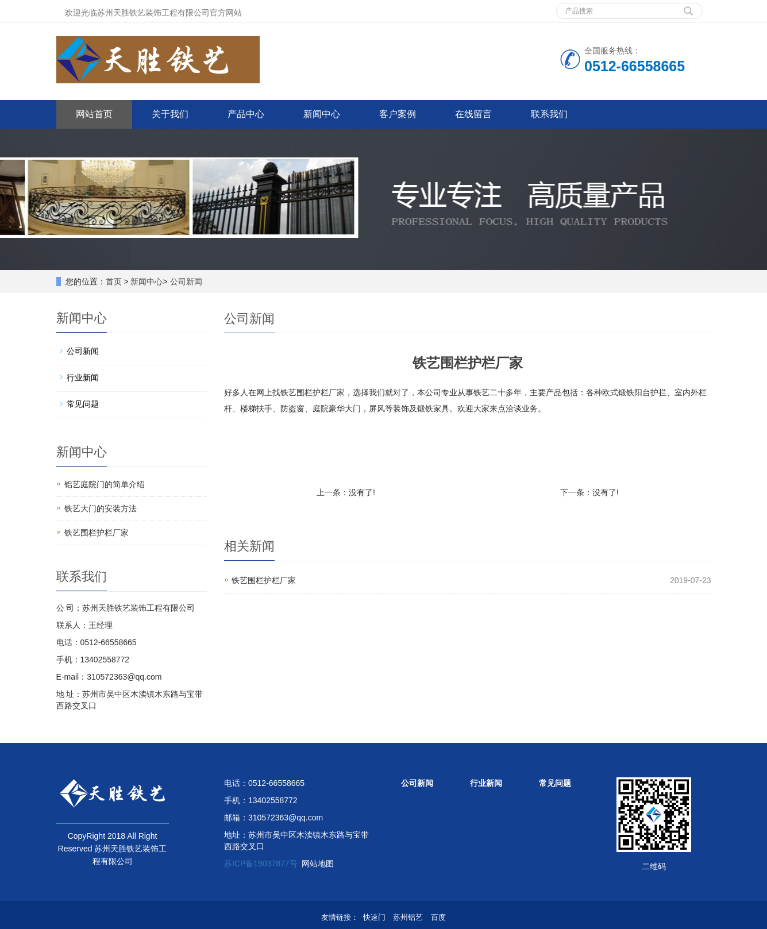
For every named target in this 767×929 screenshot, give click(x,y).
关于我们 (170, 114)
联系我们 (549, 114)
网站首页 (94, 114)
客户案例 (397, 114)
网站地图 (318, 863)
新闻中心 (321, 114)
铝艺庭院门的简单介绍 (104, 484)
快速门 (374, 917)
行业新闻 (83, 377)
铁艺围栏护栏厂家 (264, 580)
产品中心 (246, 114)
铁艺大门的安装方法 (100, 508)
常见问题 (83, 403)
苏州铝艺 (408, 917)
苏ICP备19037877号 (261, 863)
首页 (114, 281)
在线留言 (473, 114)
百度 (438, 917)
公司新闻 (186, 281)
